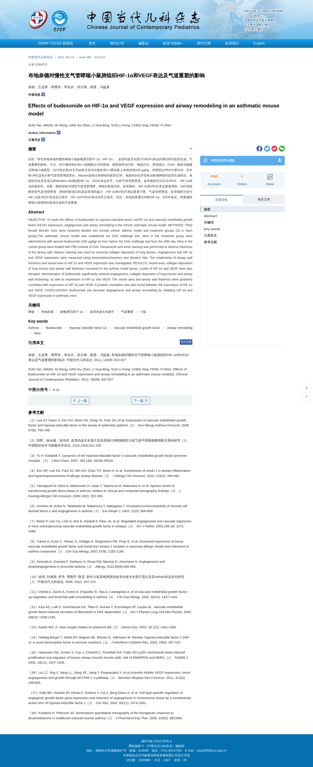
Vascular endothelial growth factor (137, 328)
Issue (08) (85, 57)
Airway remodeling (179, 328)
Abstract (210, 216)
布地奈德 (47, 311)
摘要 (207, 209)
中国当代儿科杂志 (40, 57)
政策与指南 (173, 43)
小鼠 (143, 311)
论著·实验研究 (37, 64)
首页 (92, 43)
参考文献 (210, 242)
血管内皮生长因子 (102, 311)
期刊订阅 (204, 43)
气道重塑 (127, 311)
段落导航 (221, 199)
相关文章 (264, 199)
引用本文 (210, 235)
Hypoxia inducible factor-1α (88, 328)
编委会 (143, 43)
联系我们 (232, 43)
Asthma (33, 328)
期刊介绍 (117, 43)
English (259, 43)
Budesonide (54, 328)
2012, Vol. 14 (66, 57)
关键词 (209, 222)
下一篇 (141, 400)
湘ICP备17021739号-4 (156, 741)
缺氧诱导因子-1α (71, 311)
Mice (37, 333)
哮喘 (31, 311)
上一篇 (80, 400)
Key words (212, 229)
